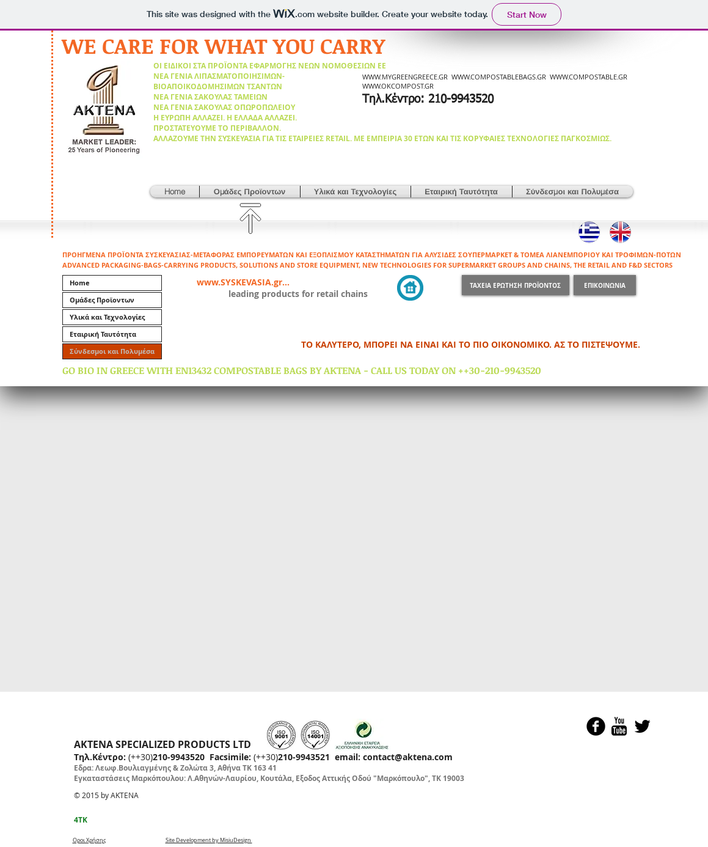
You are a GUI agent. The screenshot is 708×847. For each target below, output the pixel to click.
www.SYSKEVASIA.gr (239, 282)
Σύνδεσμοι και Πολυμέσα (112, 351)
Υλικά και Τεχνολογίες (107, 316)
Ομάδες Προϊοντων (102, 299)
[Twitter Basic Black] (642, 726)
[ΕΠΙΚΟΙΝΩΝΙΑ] (605, 285)
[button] (250, 191)
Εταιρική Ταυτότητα (103, 334)
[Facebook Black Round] (595, 726)
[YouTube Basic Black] (619, 726)
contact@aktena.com (408, 757)
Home (80, 282)
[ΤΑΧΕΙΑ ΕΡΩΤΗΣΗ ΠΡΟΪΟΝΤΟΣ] (515, 285)
